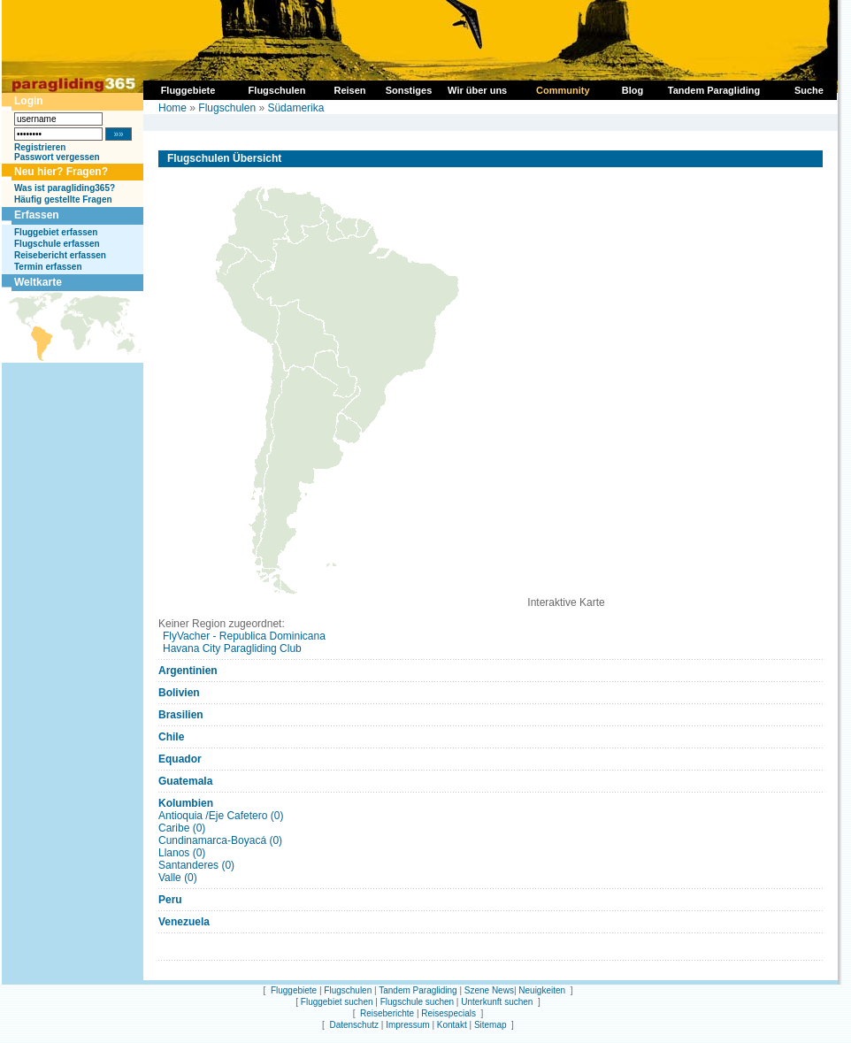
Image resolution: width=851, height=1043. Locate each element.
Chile (171, 737)
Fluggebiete (294, 990)
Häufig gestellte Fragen (63, 199)
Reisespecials (448, 1013)
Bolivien (179, 692)
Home (172, 108)
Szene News (489, 990)
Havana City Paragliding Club (232, 648)
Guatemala (185, 781)
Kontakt (452, 1025)
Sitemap (490, 1025)
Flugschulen (227, 108)
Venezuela (184, 922)
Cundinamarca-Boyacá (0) (220, 840)
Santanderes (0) (196, 865)
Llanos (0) (181, 853)
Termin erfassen (48, 267)
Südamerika (295, 108)
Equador (180, 759)
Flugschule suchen (417, 1002)
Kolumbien (185, 803)
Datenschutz (354, 1025)
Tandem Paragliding (417, 990)
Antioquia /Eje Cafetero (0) (220, 815)
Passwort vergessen (57, 157)
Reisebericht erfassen (60, 255)
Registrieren (39, 147)
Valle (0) (177, 877)
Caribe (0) (181, 828)
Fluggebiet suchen (337, 1002)
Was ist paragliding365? (64, 188)
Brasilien (180, 715)
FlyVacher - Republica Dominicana (244, 636)
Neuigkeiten (541, 990)
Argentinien (188, 670)
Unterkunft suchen (497, 1002)
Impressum (407, 1025)
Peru (170, 899)
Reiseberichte (387, 1013)
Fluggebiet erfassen (55, 232)
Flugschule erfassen (57, 244)
